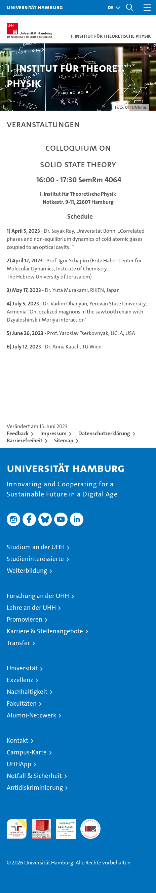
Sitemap (63, 440)
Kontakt (17, 740)
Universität (22, 668)
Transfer (18, 643)
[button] (112, 7)
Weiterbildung (27, 570)
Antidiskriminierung (35, 787)
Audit (37, 822)
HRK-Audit (62, 826)
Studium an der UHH (36, 547)
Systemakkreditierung (90, 822)
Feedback (18, 433)
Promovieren (24, 619)
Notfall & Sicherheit (34, 776)
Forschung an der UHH (38, 596)
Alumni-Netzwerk (31, 715)
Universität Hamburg (35, 7)
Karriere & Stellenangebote (45, 631)
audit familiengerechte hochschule (17, 829)
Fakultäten (22, 703)
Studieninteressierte (35, 559)
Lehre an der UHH (31, 607)
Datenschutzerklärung (104, 433)
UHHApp (19, 764)
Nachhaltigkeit (27, 691)
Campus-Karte (27, 752)
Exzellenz (20, 680)
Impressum (53, 433)
